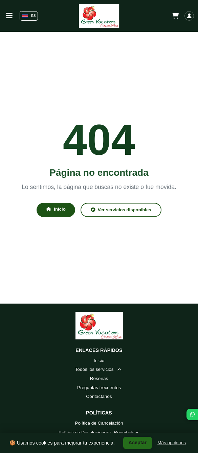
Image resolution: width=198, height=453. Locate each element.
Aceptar (138, 442)
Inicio (55, 209)
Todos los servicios (99, 369)
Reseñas (99, 378)
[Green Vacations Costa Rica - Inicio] (99, 16)
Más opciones (171, 442)
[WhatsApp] (192, 414)
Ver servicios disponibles (121, 209)
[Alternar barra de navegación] (9, 15)
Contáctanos (99, 396)
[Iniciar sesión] (189, 16)
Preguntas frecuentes (99, 387)
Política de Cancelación (99, 423)
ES (29, 16)
